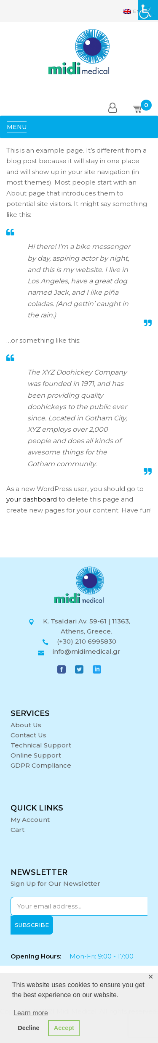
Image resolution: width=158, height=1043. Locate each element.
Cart (17, 830)
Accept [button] (64, 1028)
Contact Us (28, 735)
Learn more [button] (30, 1013)
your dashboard (31, 499)
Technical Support (41, 745)
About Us (26, 725)
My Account (30, 820)
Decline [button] (28, 1028)
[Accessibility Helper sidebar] (148, 10)
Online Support (36, 755)
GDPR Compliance (41, 765)
